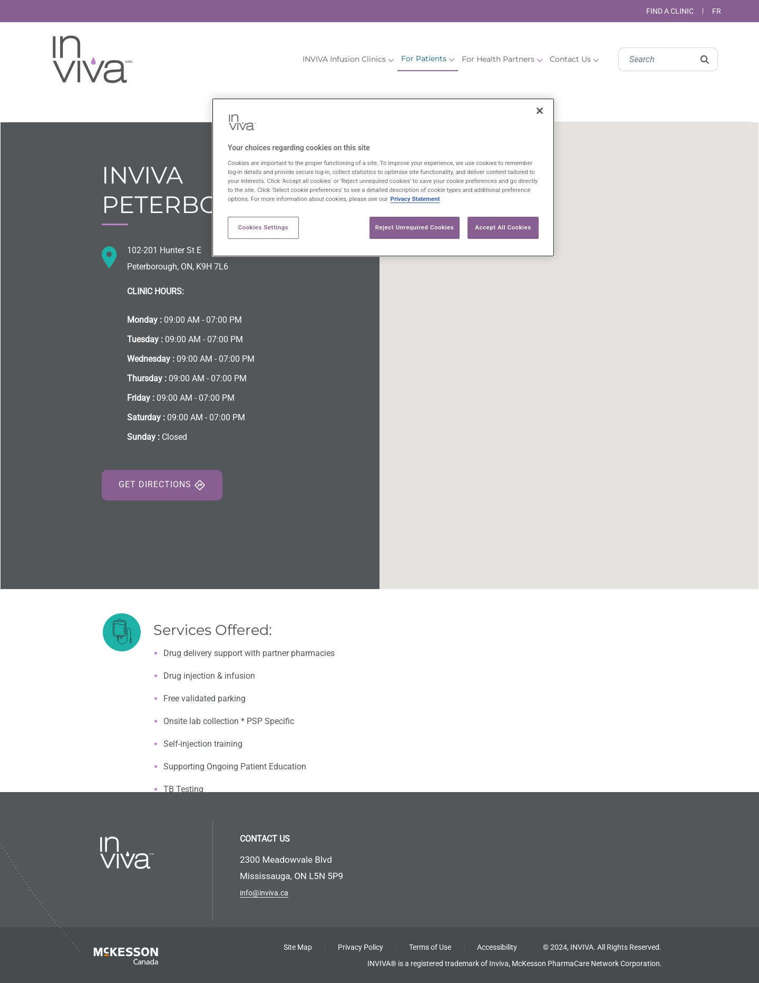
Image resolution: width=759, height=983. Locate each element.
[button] (569, 346)
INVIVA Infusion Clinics (348, 59)
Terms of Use (430, 947)
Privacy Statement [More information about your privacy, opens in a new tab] (415, 199)
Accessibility (497, 947)
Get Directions (162, 485)
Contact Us (574, 59)
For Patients (427, 58)
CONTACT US (265, 839)
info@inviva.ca (264, 893)
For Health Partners (502, 59)
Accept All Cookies (503, 227)
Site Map (298, 947)
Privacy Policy (360, 947)
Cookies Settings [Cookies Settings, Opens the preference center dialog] (263, 227)
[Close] (539, 110)
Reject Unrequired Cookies (414, 227)
